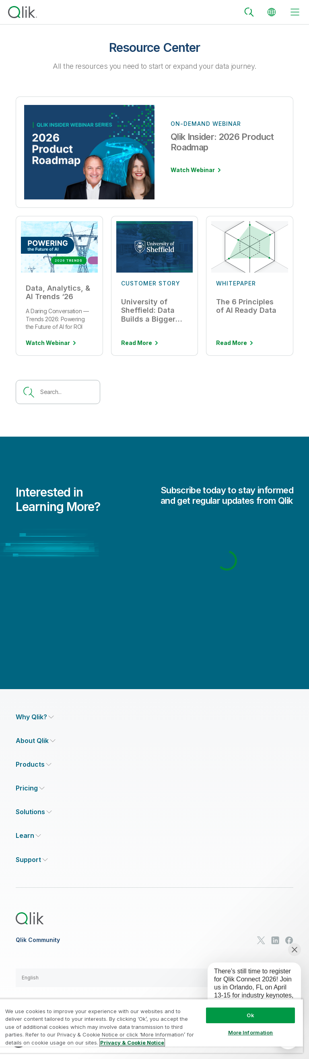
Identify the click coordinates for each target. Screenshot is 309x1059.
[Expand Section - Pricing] (30, 788)
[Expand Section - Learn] (28, 835)
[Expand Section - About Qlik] (36, 741)
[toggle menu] (295, 12)
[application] (248, 993)
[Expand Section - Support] (32, 860)
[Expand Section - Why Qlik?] (35, 717)
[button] (154, 978)
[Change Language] (271, 12)
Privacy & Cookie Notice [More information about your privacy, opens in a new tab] (132, 1042)
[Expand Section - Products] (34, 764)
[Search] (249, 12)
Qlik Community (38, 940)
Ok (250, 1015)
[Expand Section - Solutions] (34, 812)
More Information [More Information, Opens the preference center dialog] (250, 1032)
